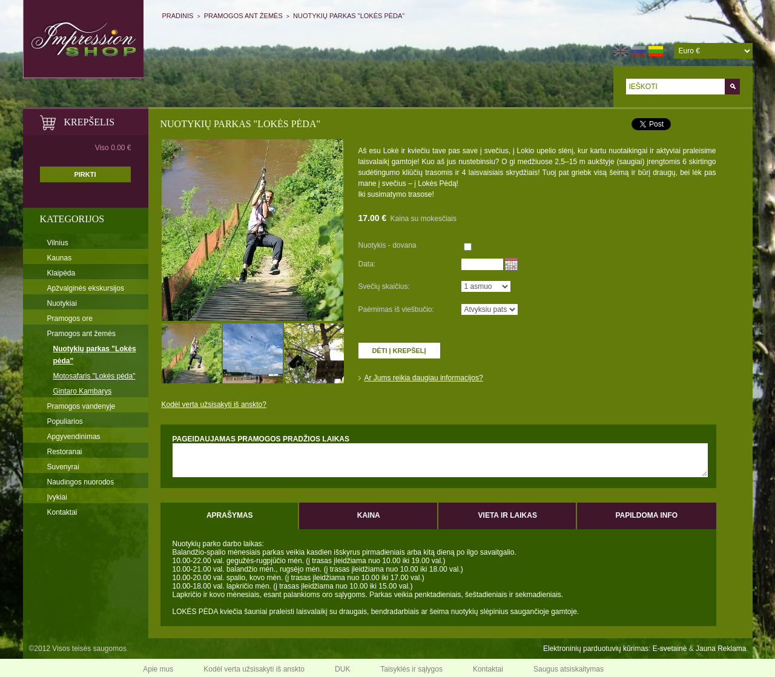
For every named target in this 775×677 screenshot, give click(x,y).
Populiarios (65, 421)
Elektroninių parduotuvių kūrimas (595, 648)
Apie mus (158, 669)
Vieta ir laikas (507, 515)
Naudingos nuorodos (80, 482)
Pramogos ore (70, 318)
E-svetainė (670, 648)
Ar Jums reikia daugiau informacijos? (423, 378)
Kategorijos (72, 219)
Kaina (368, 515)
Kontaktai (62, 512)
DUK (342, 669)
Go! (732, 86)
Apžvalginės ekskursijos (85, 288)
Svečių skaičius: (384, 286)
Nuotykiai (62, 303)
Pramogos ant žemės (243, 15)
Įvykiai (57, 497)
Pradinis (178, 15)
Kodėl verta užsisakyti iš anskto (254, 669)
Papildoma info (646, 515)
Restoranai (64, 451)
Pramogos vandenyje (81, 406)
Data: (367, 264)
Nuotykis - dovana (387, 245)
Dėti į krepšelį (399, 350)
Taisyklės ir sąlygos (411, 669)
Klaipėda (61, 273)
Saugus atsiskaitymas (568, 669)
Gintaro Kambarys (82, 391)
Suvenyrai (63, 467)
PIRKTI (85, 174)
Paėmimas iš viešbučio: (396, 309)
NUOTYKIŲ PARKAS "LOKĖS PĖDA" (348, 15)
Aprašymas (229, 515)
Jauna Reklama (721, 648)
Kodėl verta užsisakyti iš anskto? (214, 404)
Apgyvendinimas (74, 436)
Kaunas (59, 258)
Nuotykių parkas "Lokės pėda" (94, 355)
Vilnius (57, 243)
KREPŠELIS (89, 122)
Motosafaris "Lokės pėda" (94, 376)
